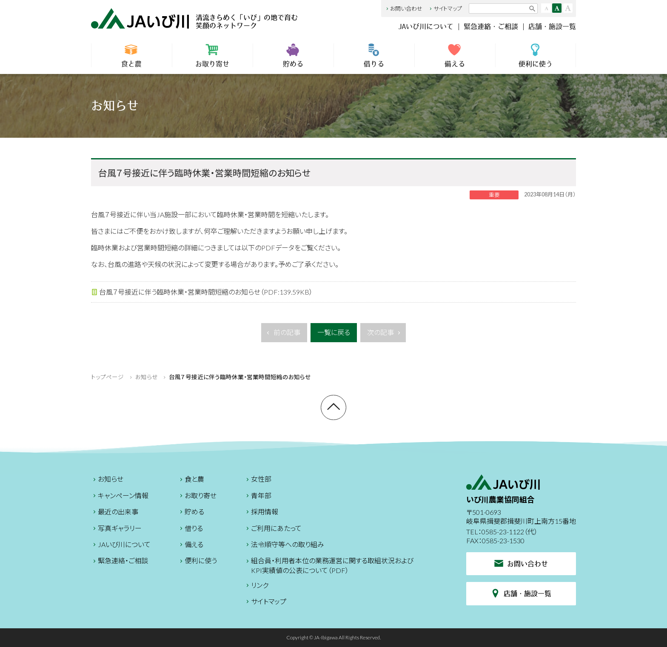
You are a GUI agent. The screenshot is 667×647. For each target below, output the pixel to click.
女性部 (257, 480)
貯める (293, 55)
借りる (374, 55)
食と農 (131, 55)
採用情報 (261, 513)
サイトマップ (445, 8)
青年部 (257, 496)
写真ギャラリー (116, 529)
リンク (256, 586)
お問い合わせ (403, 8)
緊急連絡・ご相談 (491, 26)
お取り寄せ (212, 55)
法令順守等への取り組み (284, 545)
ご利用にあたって (273, 529)
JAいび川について (425, 26)
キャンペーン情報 (119, 496)
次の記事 (385, 334)
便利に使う (536, 55)
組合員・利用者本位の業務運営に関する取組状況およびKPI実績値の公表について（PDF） (328, 565)
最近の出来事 (114, 513)
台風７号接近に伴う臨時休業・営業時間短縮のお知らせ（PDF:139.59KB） (202, 292)
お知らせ (146, 377)
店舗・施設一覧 (552, 26)
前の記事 (282, 334)
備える (455, 55)
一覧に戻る (333, 332)
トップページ (107, 377)
